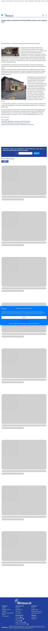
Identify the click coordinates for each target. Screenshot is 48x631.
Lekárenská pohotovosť (36, 613)
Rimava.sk (18, 607)
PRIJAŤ (24, 317)
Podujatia (15, 1)
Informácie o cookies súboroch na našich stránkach (18, 323)
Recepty (22, 1)
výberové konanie (36, 43)
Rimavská (26, 43)
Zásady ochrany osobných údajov (33, 323)
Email (17, 153)
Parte (19, 1)
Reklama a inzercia (6, 609)
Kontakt (42, 1)
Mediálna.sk (34, 617)
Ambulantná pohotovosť (36, 611)
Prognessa (33, 618)
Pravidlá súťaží (5, 616)
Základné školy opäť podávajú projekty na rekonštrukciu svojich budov (17, 124)
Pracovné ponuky (9, 1)
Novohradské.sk (19, 609)
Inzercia (33, 607)
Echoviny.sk (18, 611)
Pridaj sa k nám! (37, 1)
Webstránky (31, 1)
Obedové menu (34, 609)
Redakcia (4, 611)
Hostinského (15, 43)
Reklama (26, 1)
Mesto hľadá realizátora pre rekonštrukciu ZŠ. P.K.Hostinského (15, 121)
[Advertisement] (24, 32)
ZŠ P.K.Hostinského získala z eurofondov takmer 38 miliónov (15, 123)
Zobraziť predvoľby (24, 320)
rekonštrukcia (21, 43)
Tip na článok (18, 613)
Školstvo (9, 43)
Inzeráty (3, 1)
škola (30, 43)
